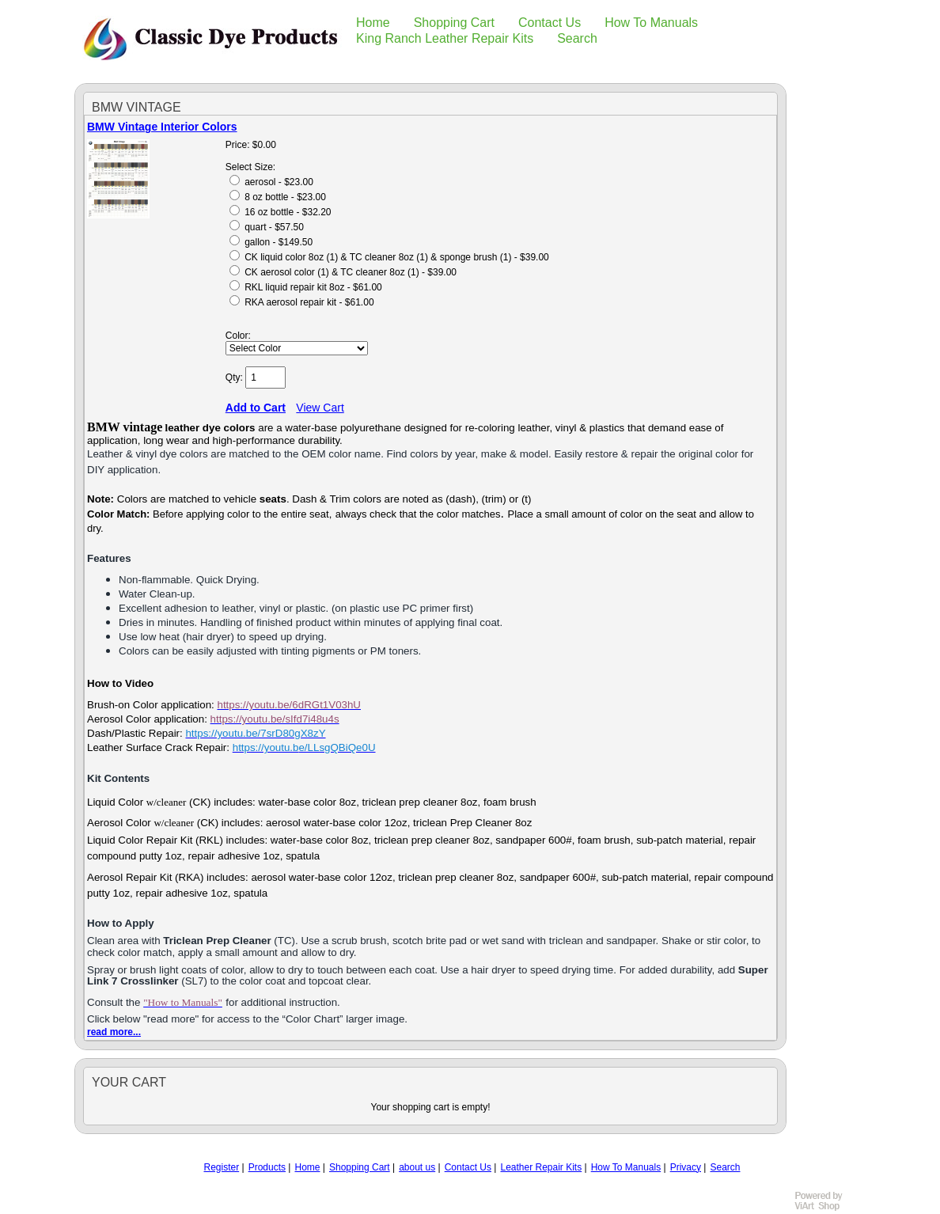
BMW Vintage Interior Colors (162, 126)
